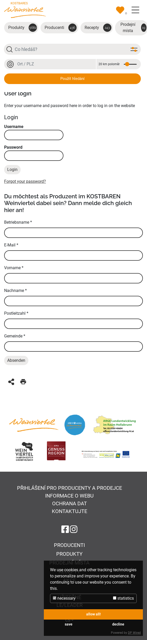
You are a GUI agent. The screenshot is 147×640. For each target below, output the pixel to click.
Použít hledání (72, 78)
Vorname (13, 267)
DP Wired (134, 633)
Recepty (98, 28)
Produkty (22, 28)
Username (33, 132)
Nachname (15, 290)
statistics (123, 598)
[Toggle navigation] (135, 10)
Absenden (16, 360)
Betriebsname (18, 222)
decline (118, 624)
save (68, 624)
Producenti (61, 28)
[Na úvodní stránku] (25, 9)
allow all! (93, 614)
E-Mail (11, 245)
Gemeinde (14, 336)
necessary (64, 598)
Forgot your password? (25, 181)
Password (33, 153)
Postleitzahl (16, 313)
